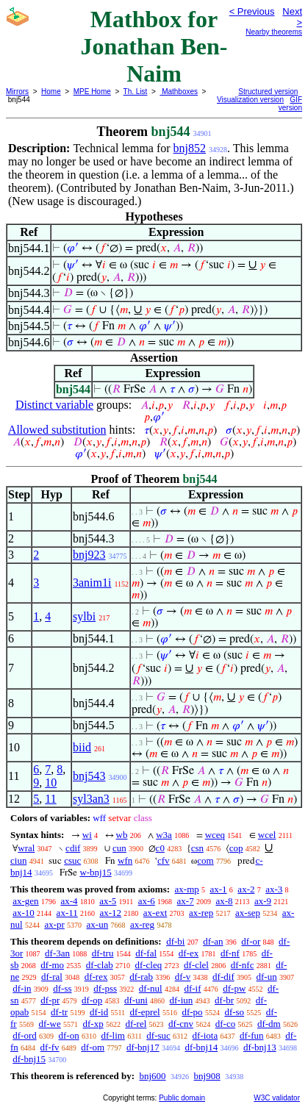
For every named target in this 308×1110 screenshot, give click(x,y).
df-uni (136, 1000)
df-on (69, 1035)
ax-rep (201, 912)
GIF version (290, 104)
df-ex (188, 953)
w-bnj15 (95, 872)
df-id (99, 1011)
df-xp (93, 1023)
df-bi (175, 941)
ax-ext (155, 912)
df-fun (252, 1035)
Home (51, 91)
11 (50, 798)
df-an (213, 941)
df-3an (57, 953)
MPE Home (92, 91)
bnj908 (207, 1075)
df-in (21, 988)
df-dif (223, 976)
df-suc (158, 1035)
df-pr (50, 1000)
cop (236, 847)
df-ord (24, 1035)
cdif (72, 847)
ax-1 (218, 889)
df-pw (234, 988)
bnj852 (189, 148)
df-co (225, 1023)
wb (122, 834)
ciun (18, 860)
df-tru (103, 953)
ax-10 (23, 912)
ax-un (98, 924)
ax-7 (185, 900)
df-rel (135, 1023)
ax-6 (146, 900)
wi (87, 834)
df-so (234, 1011)
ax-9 (262, 900)
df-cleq (148, 964)
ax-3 (273, 889)
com (205, 860)
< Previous (252, 11)
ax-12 (110, 912)
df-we (49, 1023)
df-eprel (145, 1011)
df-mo (52, 964)
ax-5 (107, 900)
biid (82, 747)
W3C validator (277, 1098)
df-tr (59, 1011)
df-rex (96, 976)
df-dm (269, 1023)
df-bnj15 (29, 1058)
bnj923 (89, 554)
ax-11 (67, 912)
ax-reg (142, 924)
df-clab (99, 964)
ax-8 (223, 900)
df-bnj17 (143, 1047)
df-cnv (180, 1023)
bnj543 (89, 776)
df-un (266, 976)
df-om (92, 1047)
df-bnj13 (259, 1047)
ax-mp (187, 889)
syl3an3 (91, 798)
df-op (92, 1000)
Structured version (268, 91)
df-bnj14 (201, 1047)
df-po (192, 1011)
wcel (267, 834)
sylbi (84, 616)
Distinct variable (54, 404)
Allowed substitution (57, 429)
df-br (224, 1000)
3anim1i (92, 582)
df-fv (50, 1047)
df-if (192, 988)
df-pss (105, 988)
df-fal (146, 953)
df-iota (205, 1035)
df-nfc (242, 964)
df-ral (51, 976)
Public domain (182, 1098)
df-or (250, 941)
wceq (215, 834)
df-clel (196, 964)
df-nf (230, 953)
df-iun (181, 1000)
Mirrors (17, 91)
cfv (163, 860)
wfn (125, 860)
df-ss (62, 988)
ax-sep (247, 912)
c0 (160, 847)
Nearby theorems (274, 32)
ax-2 (245, 889)
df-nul (150, 988)
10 (51, 782)
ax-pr (54, 924)
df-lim (113, 1035)
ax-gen (25, 900)
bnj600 (152, 1075)
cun (119, 847)
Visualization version (250, 100)
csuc (72, 860)
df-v (183, 976)
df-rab (141, 976)
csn (197, 847)
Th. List (135, 91)
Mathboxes (179, 91)
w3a (164, 834)
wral (26, 847)
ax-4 (68, 900)
